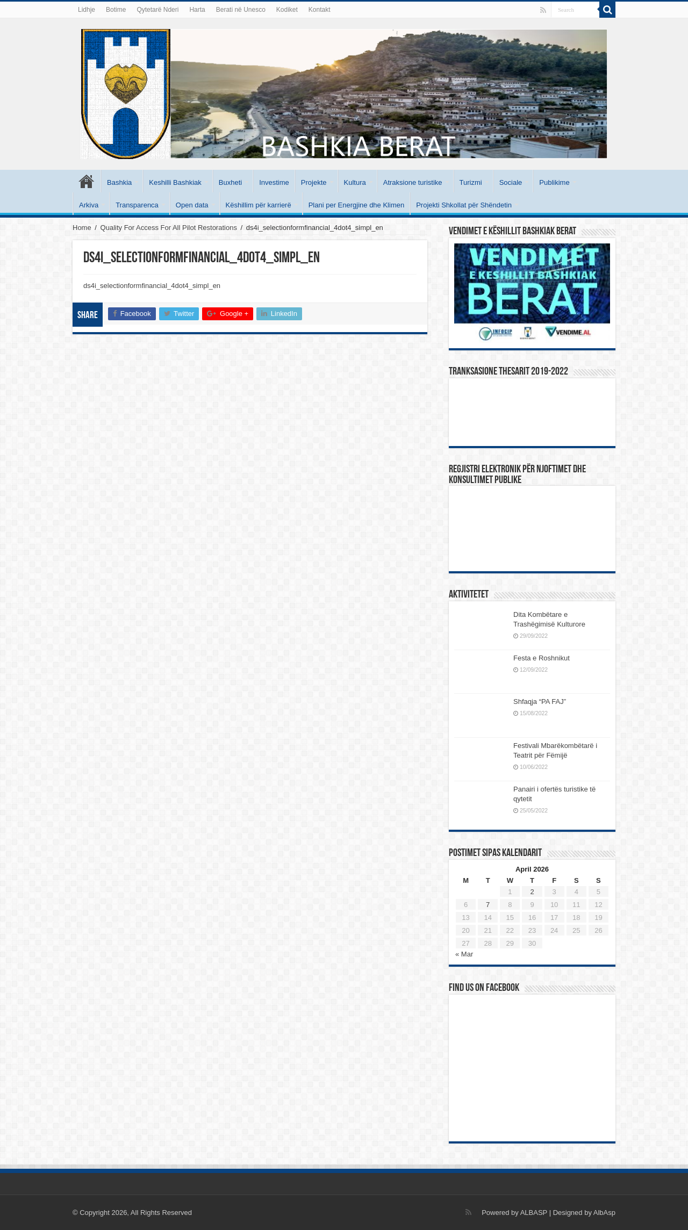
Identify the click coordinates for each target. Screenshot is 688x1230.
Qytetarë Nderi (157, 9)
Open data (192, 205)
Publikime (554, 182)
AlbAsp (604, 1213)
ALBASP (533, 1213)
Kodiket (287, 9)
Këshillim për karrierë (258, 205)
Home (82, 228)
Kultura (355, 182)
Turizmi (471, 182)
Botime (116, 9)
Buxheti (230, 182)
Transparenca (137, 205)
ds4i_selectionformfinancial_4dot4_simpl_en (151, 286)
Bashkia (119, 182)
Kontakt (320, 9)
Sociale (510, 182)
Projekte (314, 182)
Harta (197, 9)
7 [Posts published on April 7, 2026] (488, 905)
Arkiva (88, 205)
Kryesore (87, 181)
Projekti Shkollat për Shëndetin (464, 205)
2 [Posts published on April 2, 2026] (532, 892)
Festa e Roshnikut (541, 658)
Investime (274, 182)
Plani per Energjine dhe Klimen (357, 205)
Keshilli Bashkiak (175, 182)
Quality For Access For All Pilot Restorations (169, 228)
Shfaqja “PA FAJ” (544, 701)
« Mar (464, 954)
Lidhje (86, 9)
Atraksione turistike (412, 182)
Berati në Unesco (241, 9)
